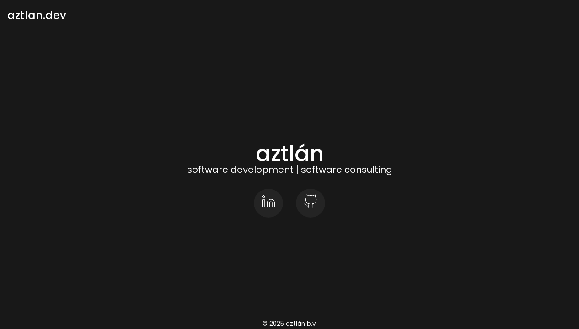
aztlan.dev (36, 15)
